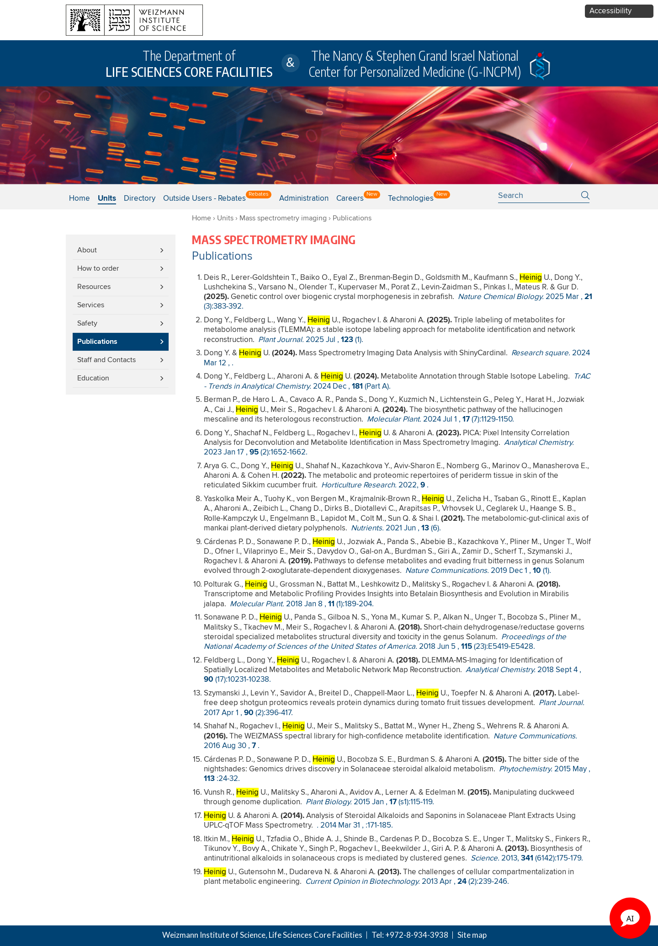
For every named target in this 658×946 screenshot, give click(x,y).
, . (375, 485)
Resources (94, 286)
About (87, 250)
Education (93, 378)
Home (79, 198)
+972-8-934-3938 (416, 935)
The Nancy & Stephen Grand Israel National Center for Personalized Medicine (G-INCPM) (415, 64)
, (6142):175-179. (527, 858)
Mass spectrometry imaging (283, 218)
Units (225, 218)
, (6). (396, 528)
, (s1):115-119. (370, 802)
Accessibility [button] (610, 11)
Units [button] (107, 198)
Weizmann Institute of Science (213, 935)
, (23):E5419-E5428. (385, 642)
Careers (350, 198)
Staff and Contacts (106, 359)
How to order (98, 268)
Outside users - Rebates (204, 198)
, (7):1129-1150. (440, 419)
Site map (472, 935)
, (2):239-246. (407, 882)
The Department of (189, 64)
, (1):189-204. (302, 604)
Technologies (411, 198)
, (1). (310, 340)
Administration (304, 198)
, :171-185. (355, 825)
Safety (87, 323)
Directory (139, 198)
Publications (97, 342)
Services (90, 305)
